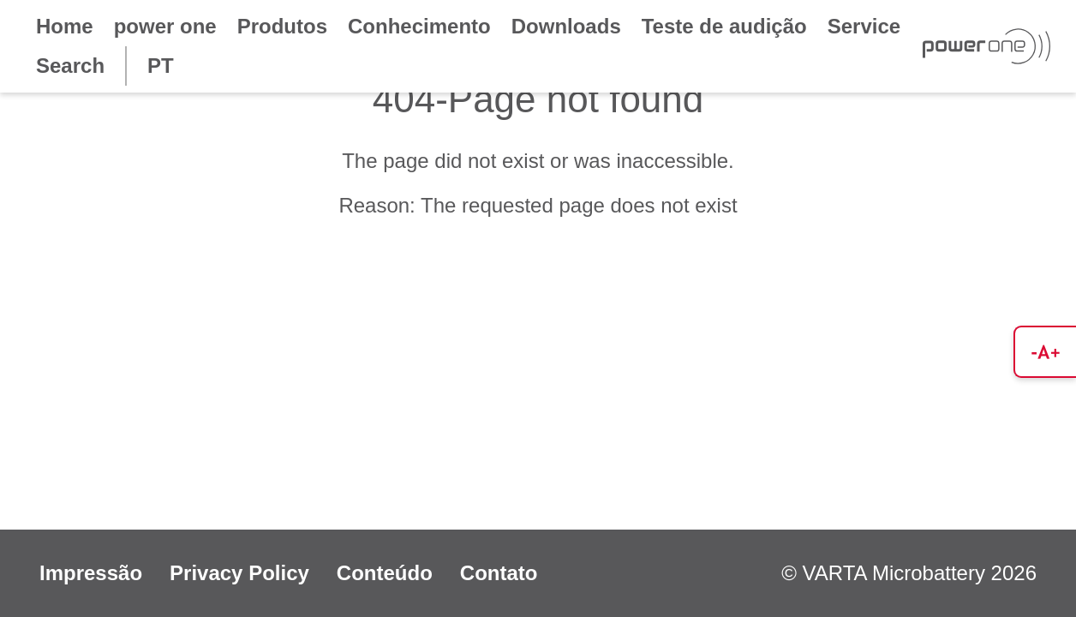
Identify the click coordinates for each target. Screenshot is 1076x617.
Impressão (90, 572)
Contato (499, 572)
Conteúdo (385, 572)
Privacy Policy (239, 572)
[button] (1044, 352)
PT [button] (160, 65)
